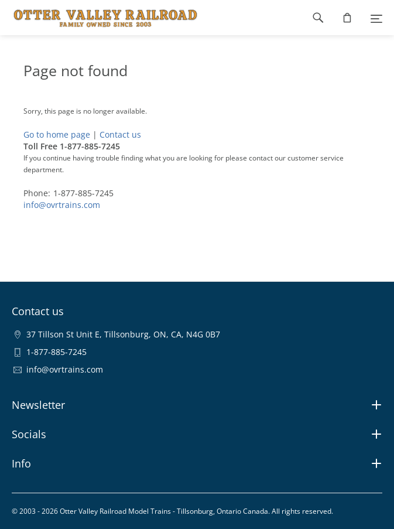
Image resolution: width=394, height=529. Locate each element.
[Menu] (376, 17)
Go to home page (56, 134)
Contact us (120, 134)
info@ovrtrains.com (61, 204)
